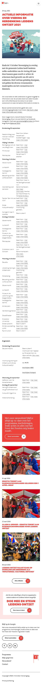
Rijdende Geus (15, 123)
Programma (6, 654)
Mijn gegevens (7, 658)
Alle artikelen (19, 581)
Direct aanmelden (13, 436)
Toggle (38, 3)
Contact (5, 664)
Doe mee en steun (19, 610)
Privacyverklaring (8, 681)
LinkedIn (15, 645)
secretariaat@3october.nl (25, 121)
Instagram (10, 645)
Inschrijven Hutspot (29, 372)
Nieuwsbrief (6, 661)
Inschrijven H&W (27, 367)
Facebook (4, 645)
